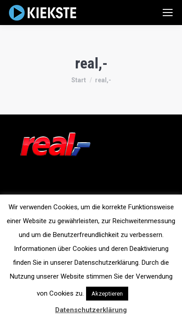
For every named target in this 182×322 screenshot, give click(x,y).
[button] (138, 289)
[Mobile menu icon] (167, 12)
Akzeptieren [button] (107, 293)
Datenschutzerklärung (91, 310)
